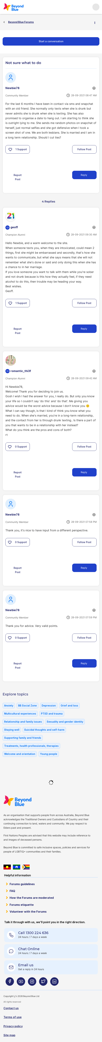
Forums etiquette (22, 904)
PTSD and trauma (52, 713)
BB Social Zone (27, 705)
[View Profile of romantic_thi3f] (20, 371)
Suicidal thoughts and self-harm (44, 729)
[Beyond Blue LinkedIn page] (54, 982)
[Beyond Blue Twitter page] (43, 982)
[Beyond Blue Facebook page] (9, 982)
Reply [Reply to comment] (84, 328)
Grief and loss (69, 705)
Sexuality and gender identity (65, 721)
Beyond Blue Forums (18, 7)
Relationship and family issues (23, 721)
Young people (48, 753)
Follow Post (84, 149)
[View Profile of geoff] (14, 227)
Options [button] (96, 22)
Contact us (11, 1008)
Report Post (18, 177)
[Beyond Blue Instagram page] (32, 982)
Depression (49, 705)
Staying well (11, 729)
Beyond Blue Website (24, 801)
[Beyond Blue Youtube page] (21, 982)
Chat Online (29, 949)
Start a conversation (51, 41)
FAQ (12, 891)
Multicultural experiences (20, 713)
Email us (25, 965)
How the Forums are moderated (32, 897)
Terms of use (12, 1017)
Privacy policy (13, 1026)
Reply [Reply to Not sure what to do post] (84, 174)
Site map (9, 1035)
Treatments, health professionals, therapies (31, 745)
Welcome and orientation (19, 753)
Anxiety (8, 705)
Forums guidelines (22, 884)
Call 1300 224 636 (33, 933)
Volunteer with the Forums (28, 911)
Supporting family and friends (22, 737)
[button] (10, 149)
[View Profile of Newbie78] (12, 88)
